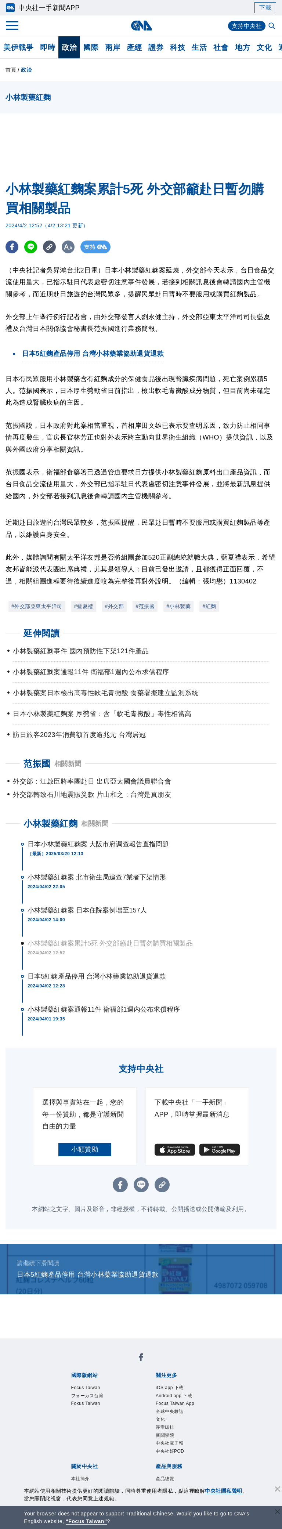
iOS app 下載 (170, 1387)
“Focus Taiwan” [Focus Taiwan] (86, 1521)
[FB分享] (12, 247)
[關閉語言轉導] (277, 1513)
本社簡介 (80, 1478)
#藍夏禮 (83, 606)
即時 (47, 47)
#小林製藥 (178, 606)
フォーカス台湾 (87, 1395)
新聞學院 (165, 1435)
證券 (155, 47)
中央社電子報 (169, 1443)
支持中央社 (247, 26)
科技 (177, 47)
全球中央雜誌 (169, 1411)
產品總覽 (165, 1478)
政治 (69, 47)
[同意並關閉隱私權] (277, 1490)
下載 (265, 7)
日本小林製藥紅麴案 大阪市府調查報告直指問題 (98, 844)
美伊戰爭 (18, 47)
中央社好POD (170, 1451)
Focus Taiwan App (175, 1403)
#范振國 (145, 606)
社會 (220, 47)
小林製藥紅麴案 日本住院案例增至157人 (87, 910)
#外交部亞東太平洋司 (36, 606)
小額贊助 (84, 1149)
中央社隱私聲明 (223, 1491)
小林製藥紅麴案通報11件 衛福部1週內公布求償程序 (104, 1009)
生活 (199, 47)
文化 (264, 47)
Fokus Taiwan (85, 1403)
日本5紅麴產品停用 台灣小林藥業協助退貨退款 (97, 976)
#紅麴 (209, 606)
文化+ (162, 1419)
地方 (242, 47)
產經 (134, 47)
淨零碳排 (165, 1427)
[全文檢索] (272, 26)
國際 (90, 47)
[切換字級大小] (68, 247)
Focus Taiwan (85, 1387)
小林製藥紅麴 (50, 823)
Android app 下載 (174, 1395)
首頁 (11, 70)
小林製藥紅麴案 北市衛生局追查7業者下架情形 (97, 877)
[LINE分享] (30, 247)
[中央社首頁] (141, 25)
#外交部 (114, 606)
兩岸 (112, 47)
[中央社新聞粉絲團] (141, 1358)
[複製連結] (49, 247)
